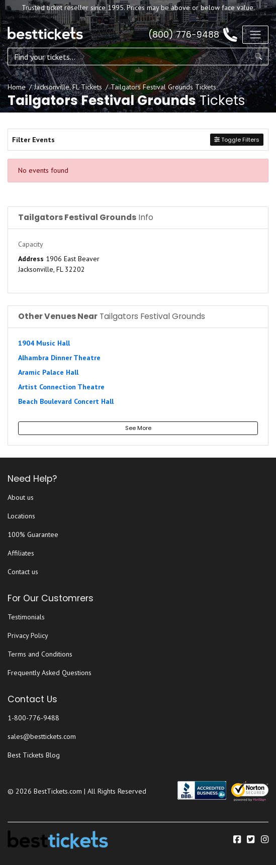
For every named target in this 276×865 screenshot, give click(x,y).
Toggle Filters (236, 140)
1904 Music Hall (44, 343)
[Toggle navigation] (255, 35)
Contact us (23, 571)
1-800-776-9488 (33, 717)
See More (138, 428)
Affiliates (21, 553)
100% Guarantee (33, 534)
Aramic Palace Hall (48, 372)
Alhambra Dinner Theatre (59, 357)
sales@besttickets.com (42, 736)
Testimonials (26, 616)
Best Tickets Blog (34, 755)
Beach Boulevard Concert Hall (66, 401)
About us (21, 497)
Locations (21, 515)
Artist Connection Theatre (61, 386)
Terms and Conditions (40, 654)
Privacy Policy (28, 635)
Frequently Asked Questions (49, 672)
